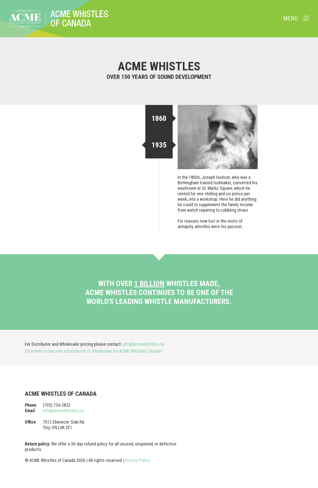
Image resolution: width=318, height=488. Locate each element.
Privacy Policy (137, 460)
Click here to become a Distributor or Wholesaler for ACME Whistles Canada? (93, 351)
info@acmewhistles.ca (143, 344)
